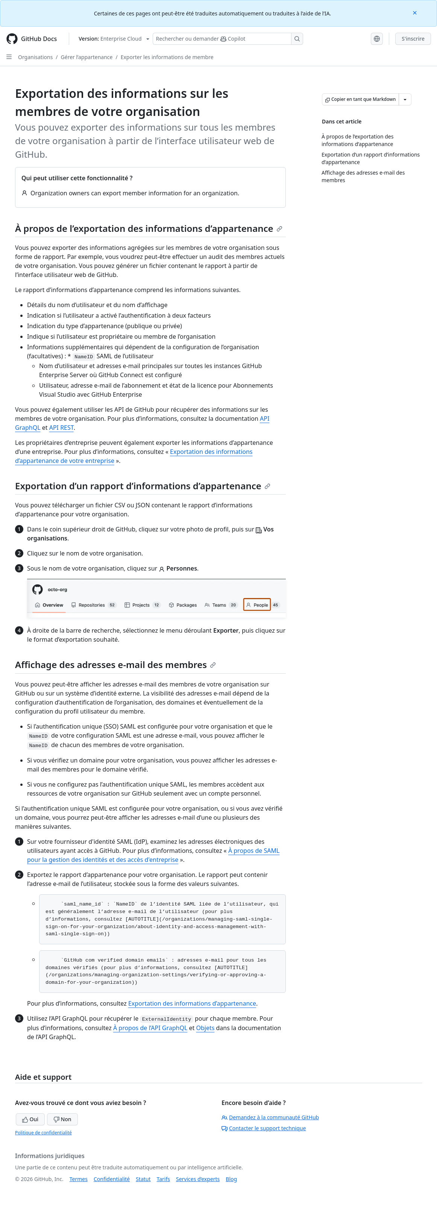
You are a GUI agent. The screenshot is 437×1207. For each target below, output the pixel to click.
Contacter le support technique (264, 1128)
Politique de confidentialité (43, 1132)
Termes (79, 1179)
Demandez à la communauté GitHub (270, 1117)
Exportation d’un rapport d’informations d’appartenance (142, 485)
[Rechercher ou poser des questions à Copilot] (228, 39)
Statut (143, 1179)
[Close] (416, 12)
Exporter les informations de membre (167, 57)
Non (62, 1119)
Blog (231, 1179)
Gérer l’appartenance (87, 57)
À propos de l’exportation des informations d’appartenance (148, 228)
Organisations (35, 57)
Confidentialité (112, 1179)
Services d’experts (198, 1179)
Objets (205, 1028)
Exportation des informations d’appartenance (192, 1003)
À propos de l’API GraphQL (150, 1028)
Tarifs (163, 1179)
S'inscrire (413, 38)
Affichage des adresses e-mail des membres (115, 664)
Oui (30, 1119)
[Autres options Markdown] (405, 99)
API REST (61, 427)
